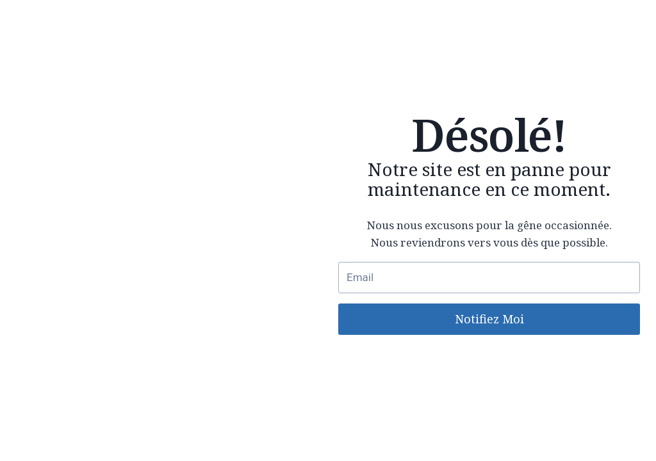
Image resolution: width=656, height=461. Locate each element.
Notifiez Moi (489, 319)
